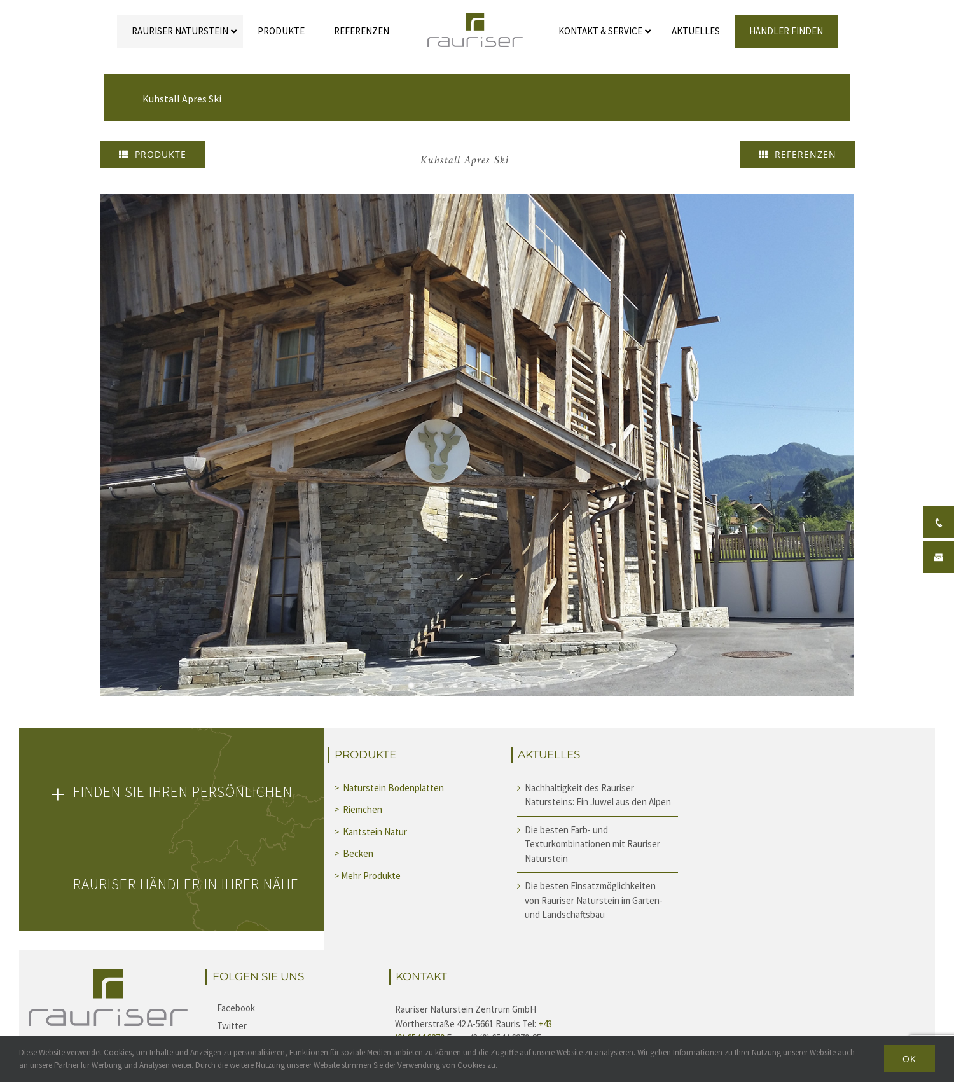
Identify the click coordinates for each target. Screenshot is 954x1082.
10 (542, 685)
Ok (909, 1059)
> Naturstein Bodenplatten (389, 788)
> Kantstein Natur (371, 832)
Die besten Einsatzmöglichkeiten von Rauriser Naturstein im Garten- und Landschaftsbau (594, 900)
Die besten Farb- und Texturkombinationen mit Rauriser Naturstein (592, 844)
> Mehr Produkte (367, 876)
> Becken (354, 853)
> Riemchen (359, 809)
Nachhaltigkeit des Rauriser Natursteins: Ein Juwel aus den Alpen (598, 795)
